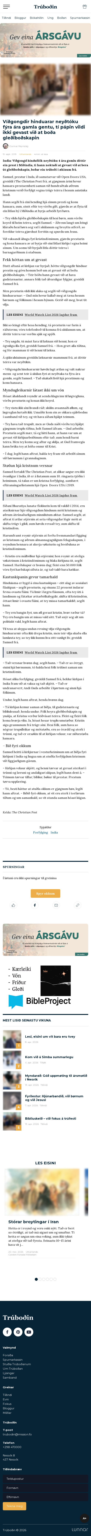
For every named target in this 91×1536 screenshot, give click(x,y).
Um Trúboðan (13, 1368)
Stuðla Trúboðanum (17, 1364)
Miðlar (7, 1413)
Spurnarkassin (80, 18)
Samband (10, 1377)
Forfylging (40, 832)
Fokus (7, 1404)
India (54, 832)
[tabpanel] (42, 1221)
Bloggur (20, 18)
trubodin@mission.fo (17, 1434)
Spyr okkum (45, 893)
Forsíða (8, 1355)
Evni (6, 1399)
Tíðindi (6, 18)
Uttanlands (25, 154)
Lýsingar (8, 1373)
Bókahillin (37, 18)
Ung (50, 18)
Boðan (61, 18)
